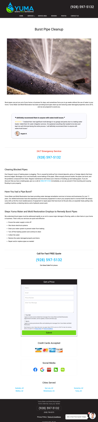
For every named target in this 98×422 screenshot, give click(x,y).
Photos (63, 16)
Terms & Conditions (48, 322)
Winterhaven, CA (49, 385)
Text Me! (28, 309)
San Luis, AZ (49, 382)
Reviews (54, 16)
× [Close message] (86, 415)
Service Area (42, 16)
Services (31, 16)
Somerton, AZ (78, 382)
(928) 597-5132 (82, 7)
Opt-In (27, 315)
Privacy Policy (38, 322)
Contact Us (75, 16)
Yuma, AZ (78, 385)
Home (21, 16)
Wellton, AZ (19, 385)
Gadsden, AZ (19, 382)
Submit (49, 327)
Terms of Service (62, 418)
